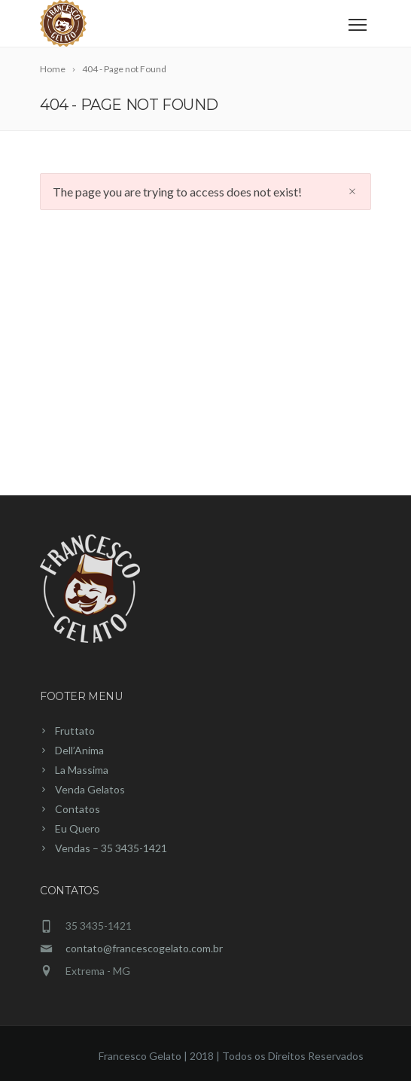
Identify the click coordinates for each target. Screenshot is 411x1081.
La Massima (81, 769)
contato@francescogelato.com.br (144, 948)
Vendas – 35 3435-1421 (111, 848)
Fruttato (75, 730)
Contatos (77, 808)
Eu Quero (77, 828)
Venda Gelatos (90, 789)
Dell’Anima (79, 750)
